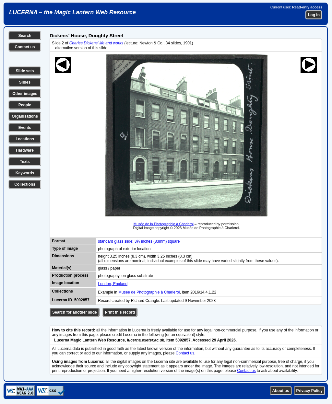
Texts (25, 161)
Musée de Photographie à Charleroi (149, 292)
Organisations (25, 116)
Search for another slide (74, 312)
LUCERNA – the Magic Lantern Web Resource (72, 12)
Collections (24, 184)
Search (24, 35)
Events (24, 127)
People (24, 105)
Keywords (25, 173)
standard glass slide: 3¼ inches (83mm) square (139, 241)
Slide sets (25, 71)
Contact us (25, 47)
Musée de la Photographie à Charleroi (164, 224)
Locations (25, 139)
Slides (24, 82)
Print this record (120, 312)
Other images (24, 93)
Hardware (25, 150)
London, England (112, 284)
